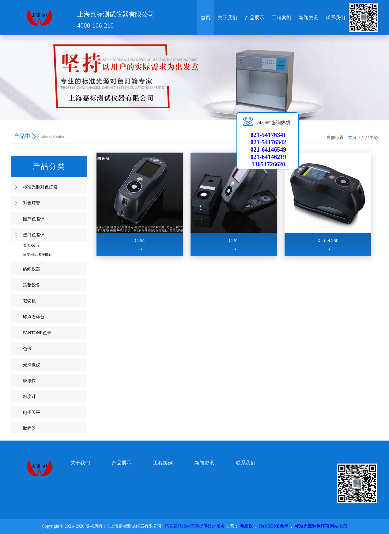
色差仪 (246, 526)
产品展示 (254, 17)
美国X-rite (31, 245)
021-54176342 (268, 142)
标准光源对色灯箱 (40, 187)
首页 (205, 17)
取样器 (29, 428)
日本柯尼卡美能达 (37, 254)
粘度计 (29, 396)
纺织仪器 (31, 269)
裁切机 (29, 301)
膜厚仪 (29, 380)
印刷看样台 (33, 317)
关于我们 (227, 17)
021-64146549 (268, 149)
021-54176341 (268, 134)
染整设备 (31, 285)
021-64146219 (268, 156)
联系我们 (335, 17)
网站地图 (338, 526)
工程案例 (281, 17)
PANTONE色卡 (37, 333)
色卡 (27, 349)
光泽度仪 (31, 364)
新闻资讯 (308, 17)
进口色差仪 (33, 235)
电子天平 (31, 412)
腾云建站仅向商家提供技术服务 (195, 526)
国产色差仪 (33, 219)
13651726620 (268, 164)
